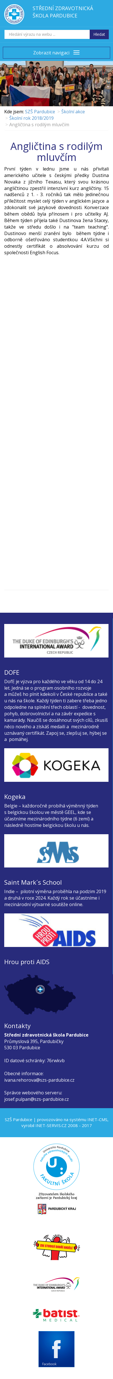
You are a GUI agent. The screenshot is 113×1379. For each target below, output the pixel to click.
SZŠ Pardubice (40, 112)
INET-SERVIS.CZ (51, 1125)
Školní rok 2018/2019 (31, 118)
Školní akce (73, 112)
